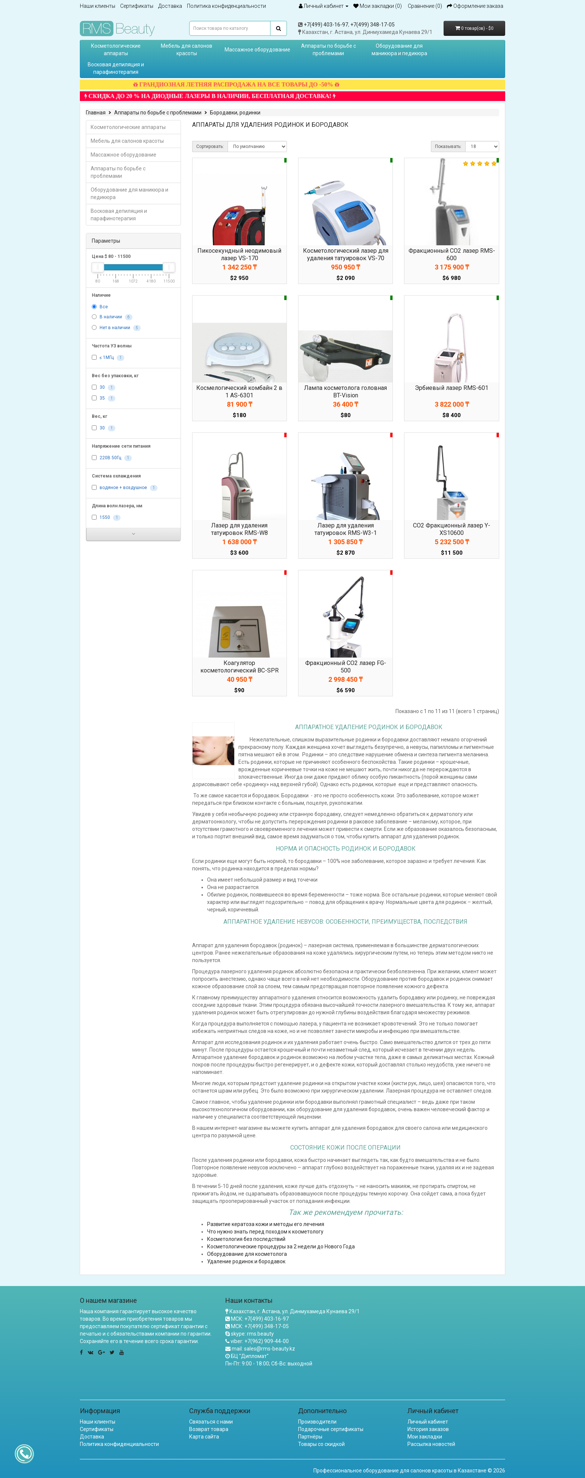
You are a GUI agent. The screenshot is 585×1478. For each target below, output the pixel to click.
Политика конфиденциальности (226, 6)
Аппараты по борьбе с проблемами (328, 49)
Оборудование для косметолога (247, 1254)
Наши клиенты (97, 6)
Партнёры (310, 1437)
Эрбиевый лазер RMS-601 (451, 387)
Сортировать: (210, 146)
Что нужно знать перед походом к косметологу (265, 1232)
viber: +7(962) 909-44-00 (260, 1341)
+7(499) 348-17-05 (372, 25)
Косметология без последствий (246, 1239)
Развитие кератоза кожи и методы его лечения (265, 1224)
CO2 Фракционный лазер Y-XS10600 (451, 529)
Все (104, 306)
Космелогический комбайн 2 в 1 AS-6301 (239, 391)
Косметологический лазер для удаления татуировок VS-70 (345, 254)
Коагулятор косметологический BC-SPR (239, 666)
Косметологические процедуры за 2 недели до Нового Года (281, 1246)
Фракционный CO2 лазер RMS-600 (452, 254)
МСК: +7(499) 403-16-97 (260, 1319)
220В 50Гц (110, 458)
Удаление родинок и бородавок (246, 1261)
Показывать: (448, 146)
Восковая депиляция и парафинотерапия (116, 68)
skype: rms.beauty (252, 1334)
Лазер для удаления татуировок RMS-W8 (239, 529)
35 (102, 398)
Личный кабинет (427, 1422)
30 (102, 387)
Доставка (170, 6)
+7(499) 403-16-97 (326, 25)
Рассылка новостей (431, 1444)
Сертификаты (136, 6)
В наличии (111, 317)
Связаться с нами (211, 1422)
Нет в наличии (115, 328)
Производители (317, 1422)
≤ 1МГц (107, 357)
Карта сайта (204, 1437)
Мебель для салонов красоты (186, 49)
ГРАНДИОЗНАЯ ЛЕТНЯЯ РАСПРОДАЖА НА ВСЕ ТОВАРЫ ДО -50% (253, 84)
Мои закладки (424, 1437)
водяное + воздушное (123, 488)
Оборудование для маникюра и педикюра (399, 49)
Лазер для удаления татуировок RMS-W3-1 (346, 529)
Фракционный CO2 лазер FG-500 (345, 666)
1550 (105, 517)
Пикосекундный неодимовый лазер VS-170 (239, 254)
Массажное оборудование (257, 50)
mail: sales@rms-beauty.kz (263, 1349)
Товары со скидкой (321, 1444)
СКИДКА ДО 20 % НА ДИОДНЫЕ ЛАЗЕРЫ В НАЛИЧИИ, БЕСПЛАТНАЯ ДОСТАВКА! (226, 96)
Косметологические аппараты (116, 49)
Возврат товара (208, 1429)
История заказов (428, 1429)
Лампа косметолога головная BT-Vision (345, 391)
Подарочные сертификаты (330, 1429)
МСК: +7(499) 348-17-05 (260, 1326)
